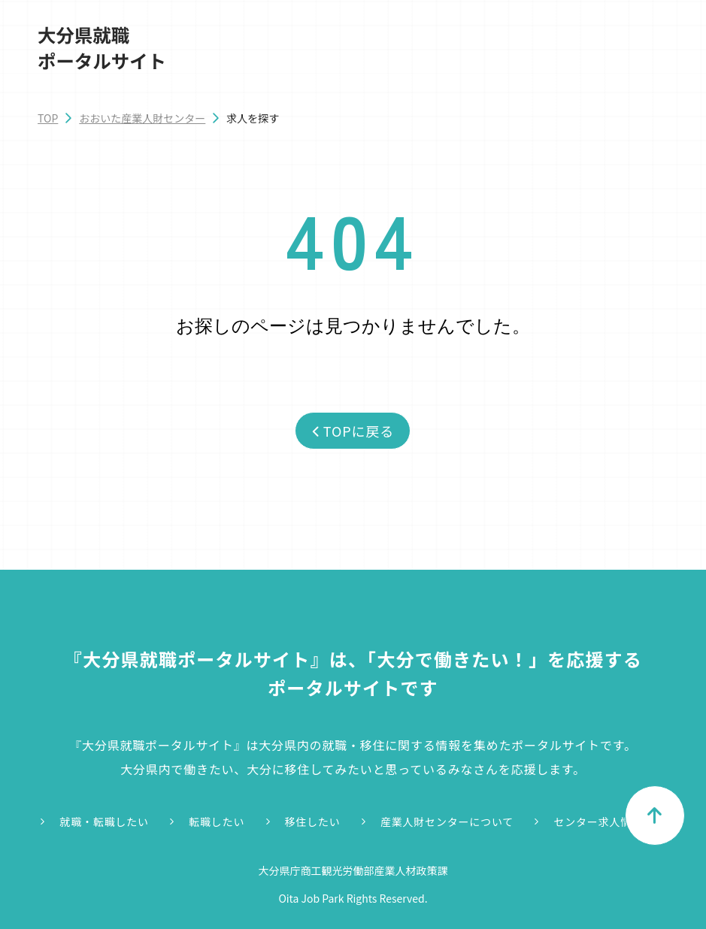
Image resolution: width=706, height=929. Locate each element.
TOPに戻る (353, 430)
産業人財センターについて (447, 821)
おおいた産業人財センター (142, 118)
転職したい (216, 821)
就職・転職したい (103, 821)
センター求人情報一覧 (609, 821)
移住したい (313, 821)
